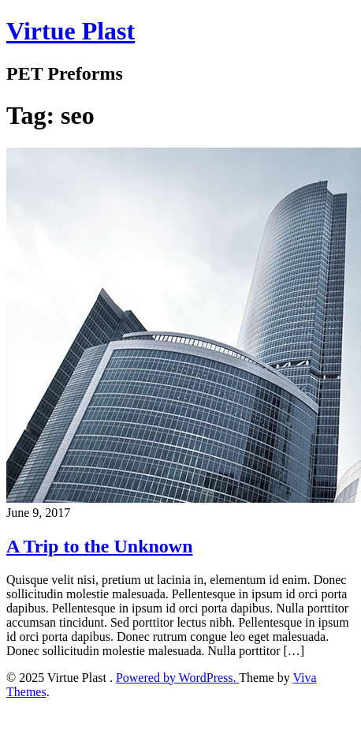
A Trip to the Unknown (99, 546)
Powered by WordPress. (177, 677)
